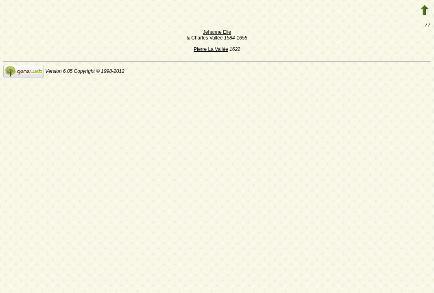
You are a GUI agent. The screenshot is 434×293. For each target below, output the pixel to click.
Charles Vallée (206, 39)
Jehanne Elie (217, 33)
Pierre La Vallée (211, 50)
